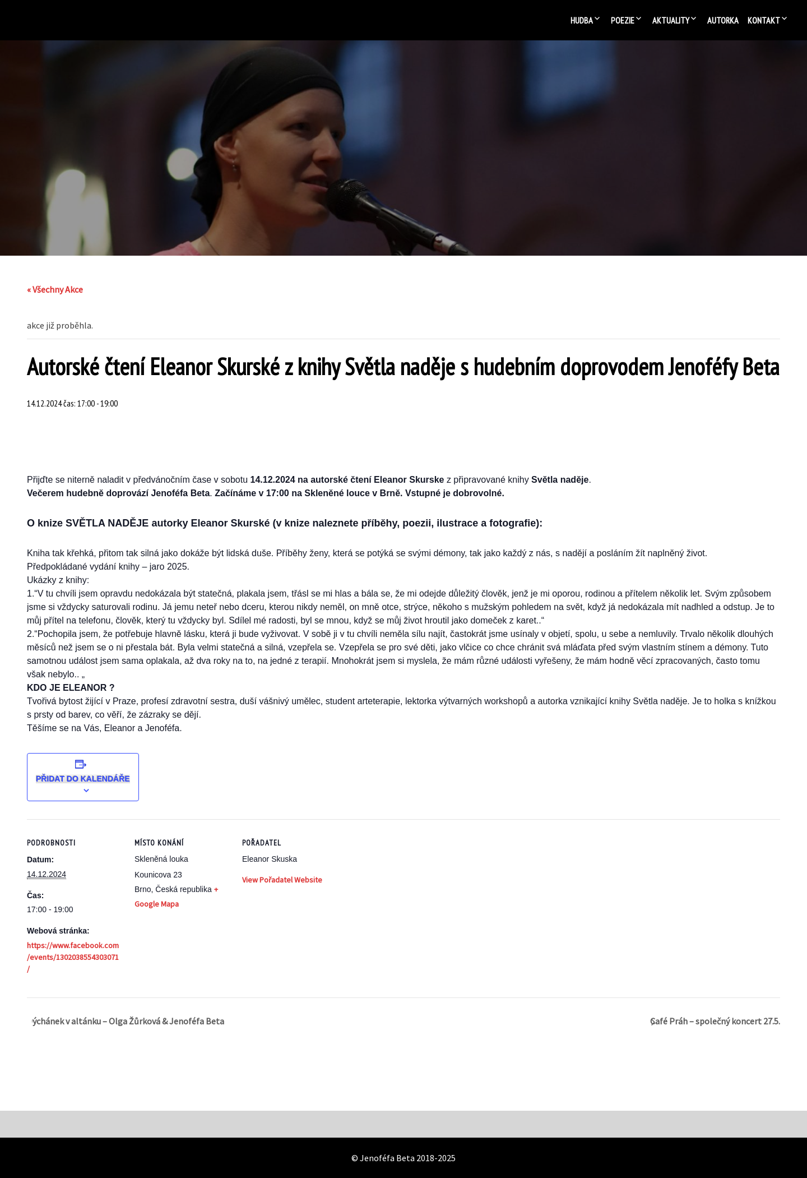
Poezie (622, 20)
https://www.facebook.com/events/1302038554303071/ (73, 957)
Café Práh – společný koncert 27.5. (715, 1021)
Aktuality (670, 20)
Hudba (582, 20)
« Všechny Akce (55, 289)
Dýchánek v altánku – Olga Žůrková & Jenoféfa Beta (125, 1021)
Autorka (723, 20)
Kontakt (764, 20)
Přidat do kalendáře (83, 778)
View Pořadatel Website (282, 880)
